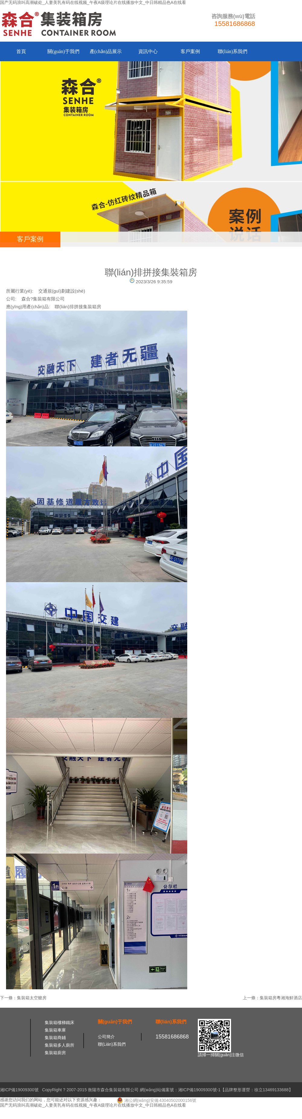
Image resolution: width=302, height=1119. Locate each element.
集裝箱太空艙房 (32, 997)
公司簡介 (106, 1036)
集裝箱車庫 (55, 1030)
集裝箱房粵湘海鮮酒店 (281, 997)
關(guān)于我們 (63, 51)
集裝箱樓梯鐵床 (59, 1022)
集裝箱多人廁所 (59, 1045)
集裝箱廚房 (55, 1052)
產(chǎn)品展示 (106, 51)
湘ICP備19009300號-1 (199, 1089)
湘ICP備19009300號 (19, 1089)
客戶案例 (190, 51)
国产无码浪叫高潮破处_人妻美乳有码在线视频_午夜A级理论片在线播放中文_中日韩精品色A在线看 (93, 2)
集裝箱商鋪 (55, 1037)
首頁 (21, 51)
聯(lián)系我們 (233, 51)
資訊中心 (148, 51)
